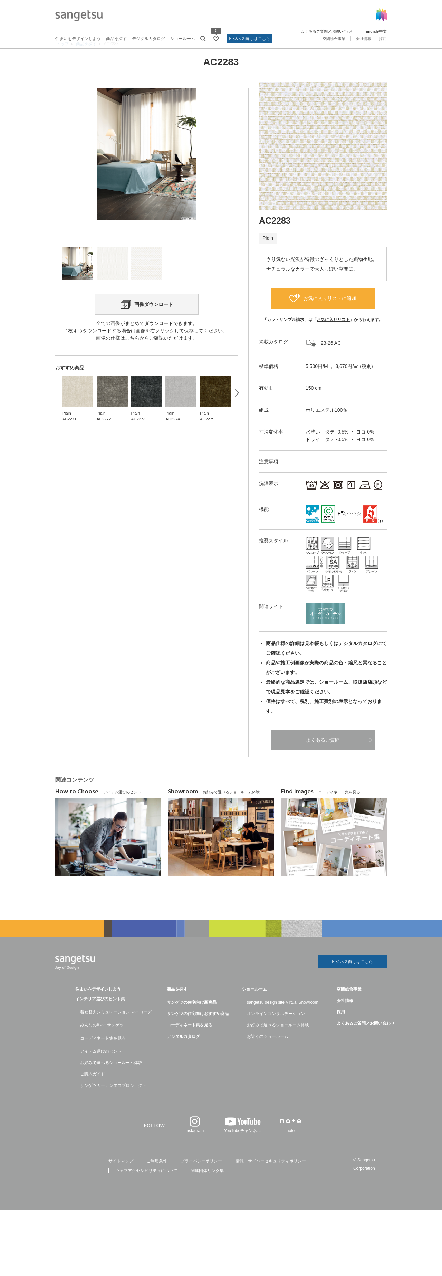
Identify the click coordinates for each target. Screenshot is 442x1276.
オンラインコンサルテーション (276, 1031)
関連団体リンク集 (207, 1188)
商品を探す (116, 38)
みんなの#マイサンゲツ (102, 1042)
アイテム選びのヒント (101, 1068)
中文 (383, 31)
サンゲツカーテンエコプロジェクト (113, 1103)
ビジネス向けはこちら (249, 38)
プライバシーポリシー (201, 1178)
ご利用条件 (156, 1178)
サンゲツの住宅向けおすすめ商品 (198, 1031)
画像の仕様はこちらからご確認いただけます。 (147, 393)
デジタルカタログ (148, 38)
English (372, 31)
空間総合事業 (334, 39)
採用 (383, 39)
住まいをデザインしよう (78, 38)
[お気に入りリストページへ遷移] (216, 38)
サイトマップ (120, 1178)
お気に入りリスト (333, 335)
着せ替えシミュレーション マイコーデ (116, 1029)
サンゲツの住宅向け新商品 (192, 1019)
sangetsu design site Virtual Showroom (282, 1019)
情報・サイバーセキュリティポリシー (271, 1178)
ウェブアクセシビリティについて (146, 1188)
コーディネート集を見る (103, 1055)
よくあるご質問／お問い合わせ (327, 31)
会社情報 (363, 39)
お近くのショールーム (267, 1054)
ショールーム (182, 38)
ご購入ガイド (92, 1091)
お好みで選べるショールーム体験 (111, 1080)
